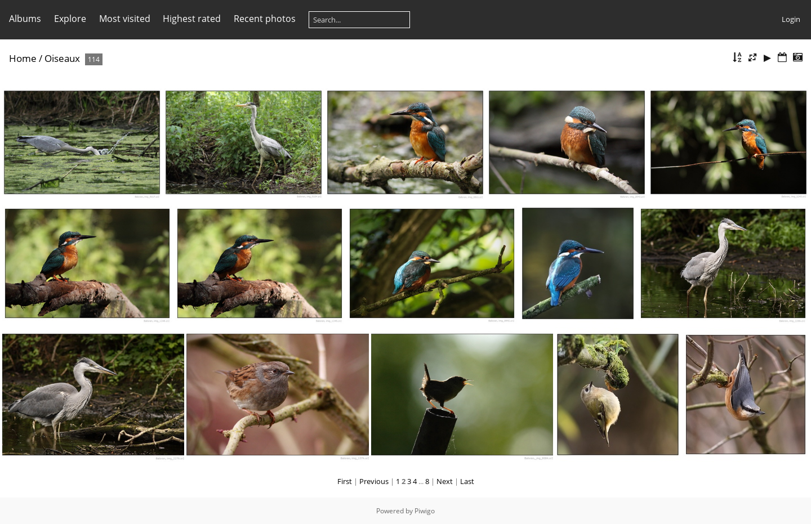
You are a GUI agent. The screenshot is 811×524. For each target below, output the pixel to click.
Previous (374, 481)
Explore (70, 18)
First (344, 481)
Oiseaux (62, 58)
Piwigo (425, 511)
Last (467, 481)
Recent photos (265, 18)
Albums (25, 18)
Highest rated (192, 18)
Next (444, 481)
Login (791, 19)
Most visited (124, 18)
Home (23, 58)
